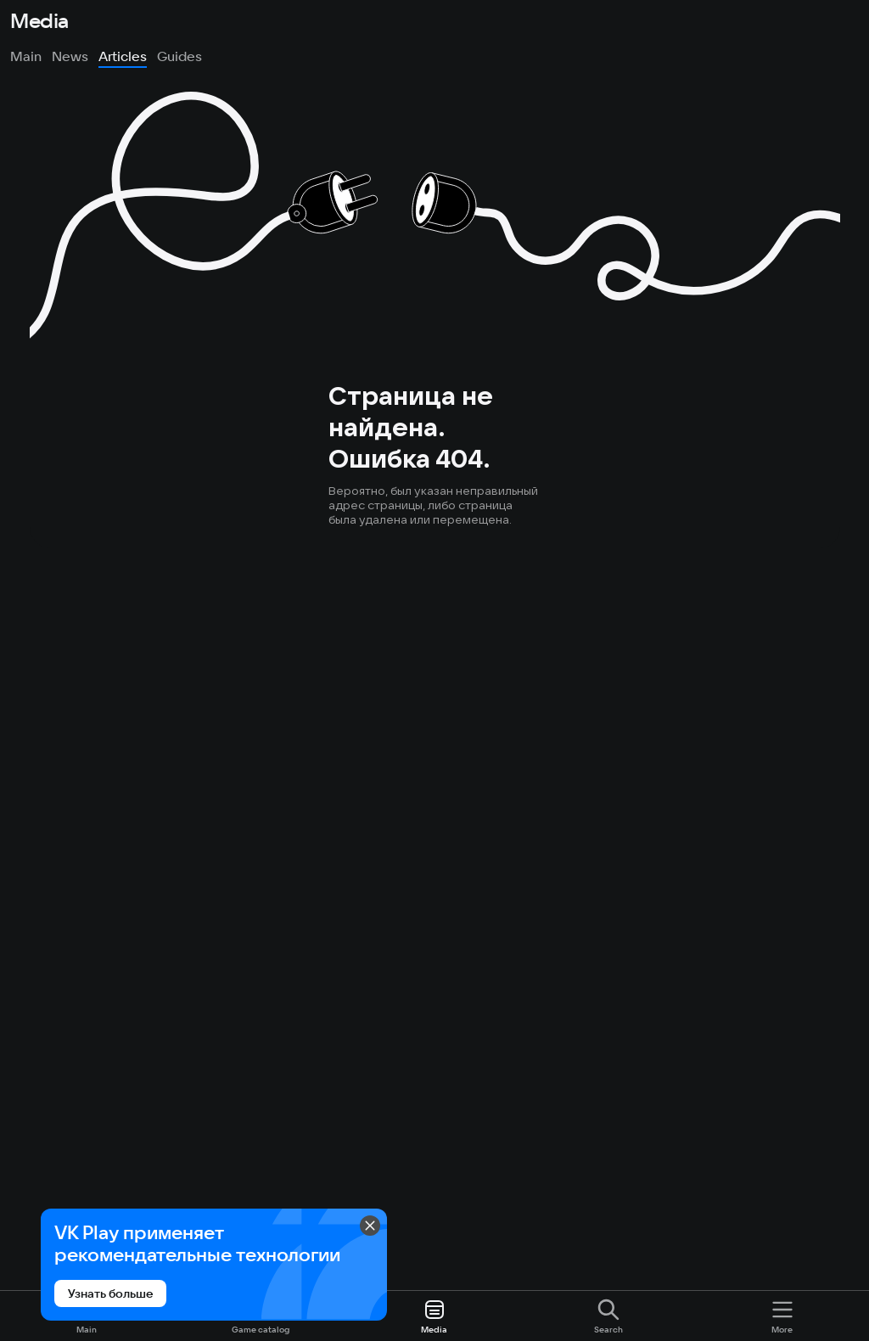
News (70, 56)
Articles (122, 56)
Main (26, 56)
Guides (179, 56)
